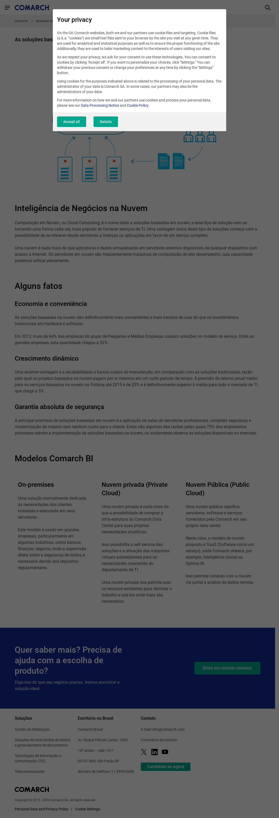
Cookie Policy (137, 105)
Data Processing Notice (100, 105)
